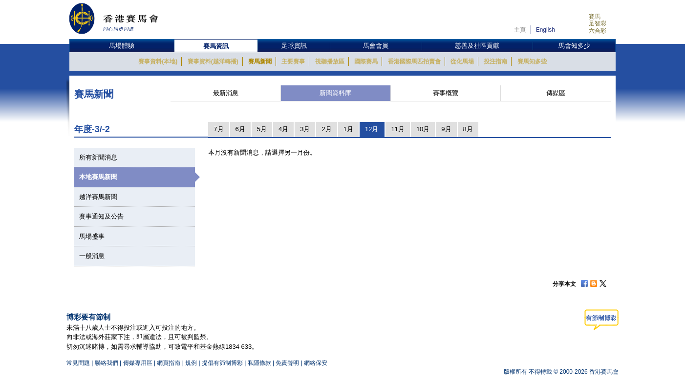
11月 (397, 129)
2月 (326, 129)
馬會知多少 (574, 45)
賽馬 (594, 16)
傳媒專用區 (137, 363)
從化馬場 (462, 61)
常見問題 (78, 363)
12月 (371, 129)
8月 (468, 129)
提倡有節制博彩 (222, 363)
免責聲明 (287, 363)
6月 (240, 129)
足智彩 (597, 23)
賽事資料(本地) (157, 61)
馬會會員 (375, 45)
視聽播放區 (329, 61)
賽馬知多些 (532, 61)
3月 (305, 129)
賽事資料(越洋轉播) (213, 61)
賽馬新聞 (260, 61)
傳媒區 (555, 93)
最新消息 (225, 93)
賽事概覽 (445, 93)
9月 (446, 129)
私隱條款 (259, 363)
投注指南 (495, 61)
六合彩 (597, 30)
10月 (422, 129)
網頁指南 (168, 363)
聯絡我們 (106, 363)
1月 (348, 129)
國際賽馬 (366, 61)
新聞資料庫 (335, 93)
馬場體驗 (121, 45)
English (545, 29)
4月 (283, 129)
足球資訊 (294, 45)
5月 (262, 129)
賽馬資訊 (216, 46)
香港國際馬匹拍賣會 (414, 61)
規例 (191, 363)
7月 (218, 129)
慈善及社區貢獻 (477, 45)
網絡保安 (315, 363)
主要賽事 (293, 61)
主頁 (520, 29)
